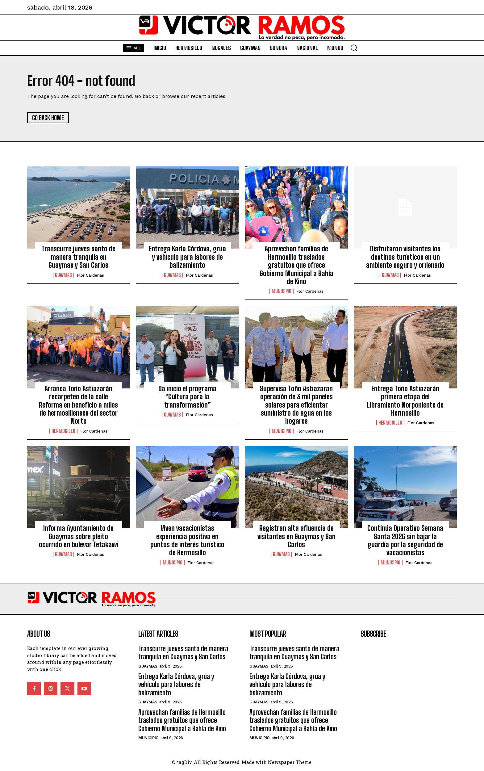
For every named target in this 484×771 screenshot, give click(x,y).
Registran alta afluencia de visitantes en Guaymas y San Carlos (296, 536)
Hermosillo (63, 431)
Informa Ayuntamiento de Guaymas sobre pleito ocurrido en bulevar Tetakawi (78, 536)
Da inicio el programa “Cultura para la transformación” (187, 396)
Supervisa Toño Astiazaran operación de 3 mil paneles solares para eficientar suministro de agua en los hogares (296, 404)
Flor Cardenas (90, 275)
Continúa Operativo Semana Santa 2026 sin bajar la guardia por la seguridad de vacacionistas (405, 540)
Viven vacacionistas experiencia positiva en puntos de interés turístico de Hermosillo (187, 540)
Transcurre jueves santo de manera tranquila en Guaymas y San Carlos (78, 257)
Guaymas (63, 275)
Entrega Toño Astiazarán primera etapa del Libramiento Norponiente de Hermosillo (405, 400)
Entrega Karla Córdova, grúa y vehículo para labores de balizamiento (187, 257)
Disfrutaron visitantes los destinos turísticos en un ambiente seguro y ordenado (405, 257)
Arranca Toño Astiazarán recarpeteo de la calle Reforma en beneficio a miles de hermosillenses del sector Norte (78, 404)
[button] (353, 47)
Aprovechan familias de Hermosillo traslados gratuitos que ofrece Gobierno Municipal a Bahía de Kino (296, 265)
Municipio (281, 291)
